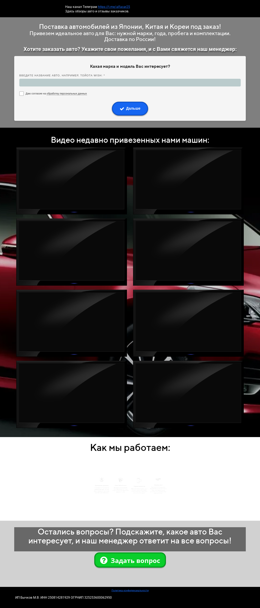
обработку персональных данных (67, 93)
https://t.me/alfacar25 (114, 7)
